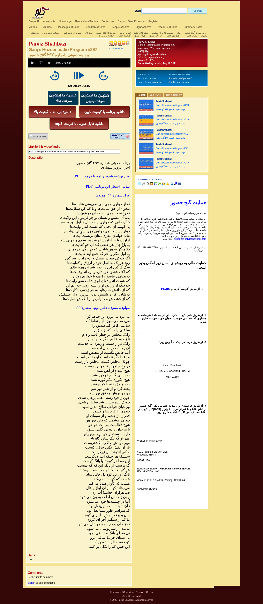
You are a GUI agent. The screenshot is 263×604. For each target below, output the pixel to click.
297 (30, 559)
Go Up (149, 592)
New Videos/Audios (86, 21)
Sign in (31, 582)
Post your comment (147, 78)
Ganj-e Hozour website (42, 21)
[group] (50, 62)
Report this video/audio (149, 82)
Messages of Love (68, 27)
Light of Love (143, 27)
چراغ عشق (139, 35)
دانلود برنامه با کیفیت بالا (52, 112)
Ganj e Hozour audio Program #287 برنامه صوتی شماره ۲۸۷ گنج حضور (172, 135)
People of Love (120, 27)
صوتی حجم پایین (50, 32)
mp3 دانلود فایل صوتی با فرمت (79, 124)
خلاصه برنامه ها (106, 35)
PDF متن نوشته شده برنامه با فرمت (102, 176)
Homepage (65, 21)
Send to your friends (178, 82)
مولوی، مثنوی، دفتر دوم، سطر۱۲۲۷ (102, 308)
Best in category (173, 95)
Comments (114, 48)
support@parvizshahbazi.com (190, 238)
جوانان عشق (155, 35)
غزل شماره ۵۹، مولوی (113, 195)
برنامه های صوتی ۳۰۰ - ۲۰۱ (152, 57)
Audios (47, 27)
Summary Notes (193, 27)
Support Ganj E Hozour (131, 21)
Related (141, 95)
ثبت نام (88, 32)
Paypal (165, 288)
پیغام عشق (191, 35)
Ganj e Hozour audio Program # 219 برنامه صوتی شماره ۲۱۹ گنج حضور (172, 121)
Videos (33, 27)
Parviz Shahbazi (147, 41)
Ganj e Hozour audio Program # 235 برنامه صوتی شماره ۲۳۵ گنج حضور (172, 164)
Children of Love (95, 27)
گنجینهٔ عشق (124, 35)
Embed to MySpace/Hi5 (180, 78)
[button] (32, 62)
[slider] (101, 63)
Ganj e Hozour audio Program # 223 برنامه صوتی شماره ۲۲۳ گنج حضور (172, 107)
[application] (79, 62)
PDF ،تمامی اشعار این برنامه (108, 186)
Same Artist (155, 95)
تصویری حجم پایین (71, 32)
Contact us (108, 21)
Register (153, 21)
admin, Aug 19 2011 (166, 63)
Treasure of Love (167, 27)
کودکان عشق (172, 35)
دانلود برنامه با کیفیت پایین (104, 112)
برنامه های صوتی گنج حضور (152, 54)
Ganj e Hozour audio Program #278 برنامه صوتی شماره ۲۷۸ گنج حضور (172, 150)
